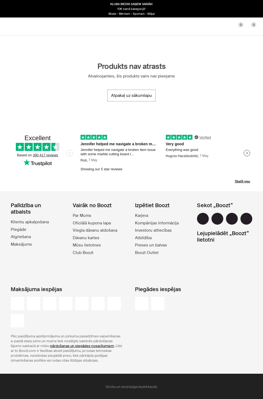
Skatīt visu (242, 181)
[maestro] (65, 304)
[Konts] (224, 26)
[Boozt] (131, 26)
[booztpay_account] (17, 321)
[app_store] (216, 268)
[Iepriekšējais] (12, 9)
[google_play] (216, 254)
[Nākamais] (250, 9)
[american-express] (114, 304)
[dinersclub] (98, 304)
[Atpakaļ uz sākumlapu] (131, 95)
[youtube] (232, 219)
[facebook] (203, 219)
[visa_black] (33, 304)
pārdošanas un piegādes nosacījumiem (82, 346)
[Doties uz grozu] (250, 26)
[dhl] (141, 304)
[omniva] (158, 304)
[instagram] (217, 219)
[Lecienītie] (237, 26)
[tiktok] (246, 219)
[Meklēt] (211, 26)
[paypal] (17, 304)
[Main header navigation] (12, 26)
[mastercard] (49, 304)
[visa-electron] (82, 304)
